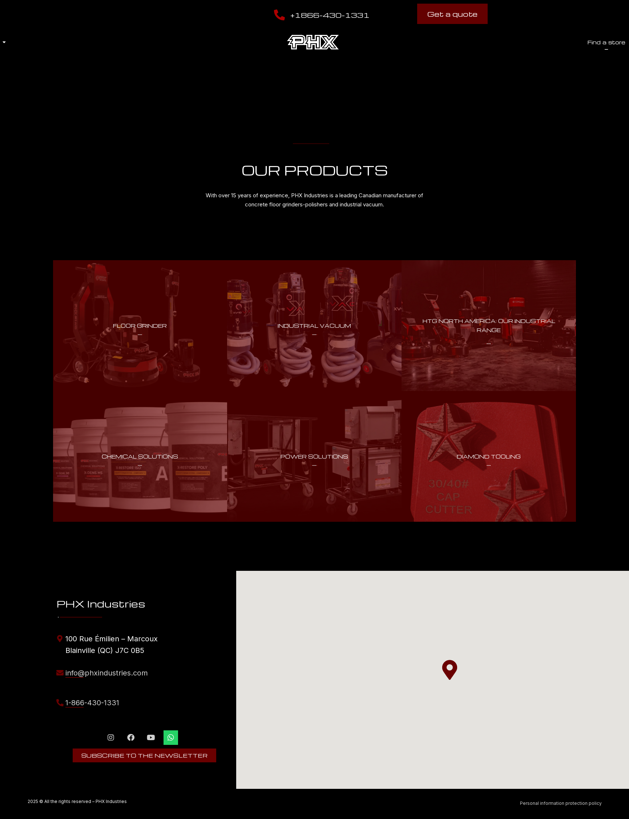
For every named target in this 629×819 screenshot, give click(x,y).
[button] (450, 670)
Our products (174, 42)
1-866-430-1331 (92, 702)
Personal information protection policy (561, 803)
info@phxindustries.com (106, 673)
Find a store (413, 42)
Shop (467, 42)
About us (105, 42)
